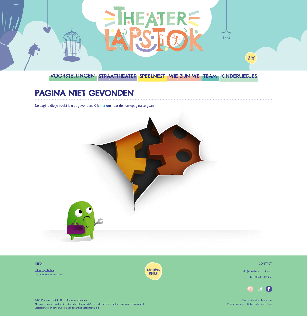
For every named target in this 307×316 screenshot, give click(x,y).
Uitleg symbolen (44, 270)
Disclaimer (266, 300)
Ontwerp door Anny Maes (259, 303)
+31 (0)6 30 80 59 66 (261, 277)
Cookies (255, 300)
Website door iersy (235, 303)
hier (102, 105)
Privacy (245, 300)
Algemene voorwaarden (49, 274)
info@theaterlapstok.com (257, 271)
